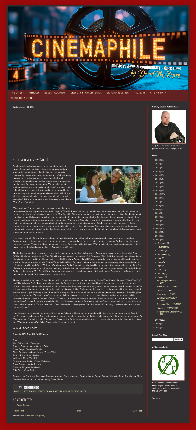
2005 (157, 225)
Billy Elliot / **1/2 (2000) (167, 287)
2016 (157, 187)
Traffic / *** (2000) (165, 290)
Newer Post (19, 411)
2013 (157, 198)
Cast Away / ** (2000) (166, 294)
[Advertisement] (78, 132)
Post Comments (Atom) (35, 415)
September (163, 254)
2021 (157, 168)
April (160, 266)
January (161, 277)
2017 (157, 183)
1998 (157, 327)
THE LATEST (17, 92)
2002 (157, 236)
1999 (157, 324)
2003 (157, 232)
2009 (157, 209)
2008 (157, 213)
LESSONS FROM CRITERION (86, 92)
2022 (157, 164)
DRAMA (49, 391)
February (162, 273)
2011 (157, 202)
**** (21, 391)
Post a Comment (24, 405)
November (162, 247)
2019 (157, 175)
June (160, 262)
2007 (157, 217)
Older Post (137, 411)
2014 (157, 194)
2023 (157, 160)
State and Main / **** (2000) (169, 304)
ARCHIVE (33, 391)
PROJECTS (139, 92)
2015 (157, 190)
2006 (157, 221)
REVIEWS (75, 391)
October (161, 250)
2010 (157, 206)
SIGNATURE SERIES (118, 92)
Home (78, 411)
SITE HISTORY (158, 92)
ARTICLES (34, 92)
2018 (157, 179)
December (162, 243)
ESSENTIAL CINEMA (55, 92)
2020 (157, 171)
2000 (26, 391)
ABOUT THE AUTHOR (22, 98)
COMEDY (41, 391)
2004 (157, 228)
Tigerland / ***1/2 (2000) (167, 308)
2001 (157, 240)
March (161, 269)
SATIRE (83, 391)
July (160, 258)
